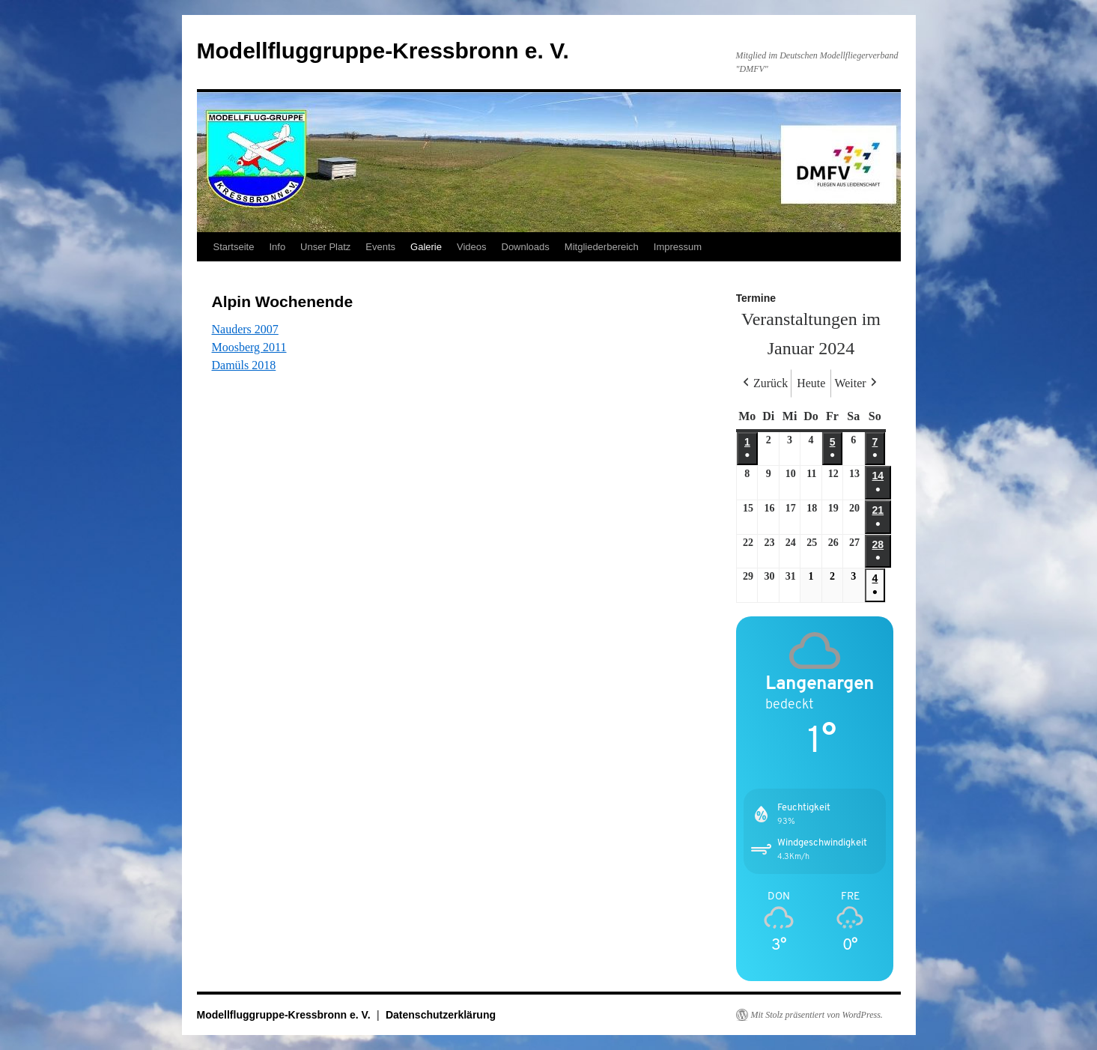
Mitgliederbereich (602, 246)
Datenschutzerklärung (441, 1015)
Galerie (426, 246)
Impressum (678, 246)
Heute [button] (811, 383)
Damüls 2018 (244, 365)
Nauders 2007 (245, 329)
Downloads (526, 246)
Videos (472, 246)
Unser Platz (325, 246)
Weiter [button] (856, 383)
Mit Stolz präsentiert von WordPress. (817, 1015)
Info (277, 246)
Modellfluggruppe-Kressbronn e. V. (383, 50)
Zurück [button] (764, 383)
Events (380, 246)
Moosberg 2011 (249, 347)
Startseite (234, 246)
